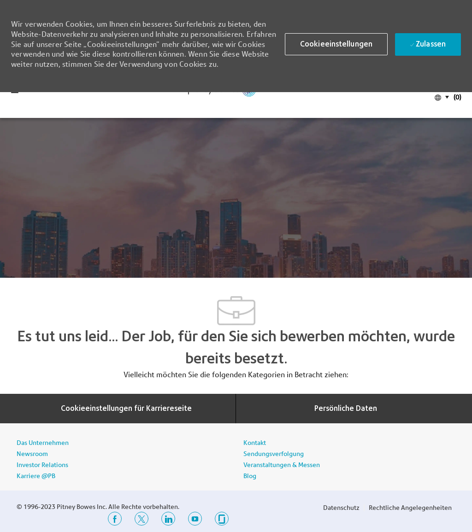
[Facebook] (115, 519)
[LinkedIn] (168, 519)
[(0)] (456, 96)
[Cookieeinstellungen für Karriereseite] (126, 408)
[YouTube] (195, 519)
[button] (336, 44)
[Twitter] (141, 519)
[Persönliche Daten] (345, 408)
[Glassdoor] (222, 519)
